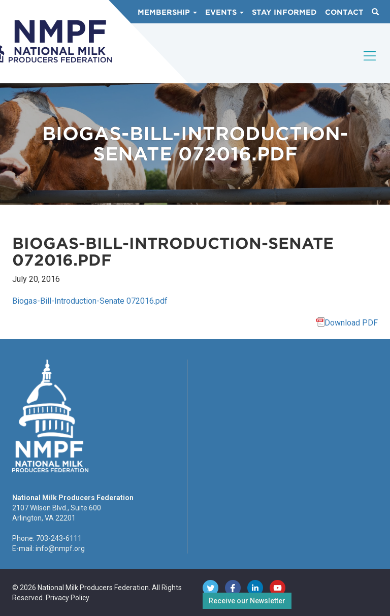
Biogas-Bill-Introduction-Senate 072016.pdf (90, 301)
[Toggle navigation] (370, 64)
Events (224, 12)
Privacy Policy (67, 598)
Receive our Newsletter (247, 601)
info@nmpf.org (60, 548)
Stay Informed (284, 12)
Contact (344, 12)
